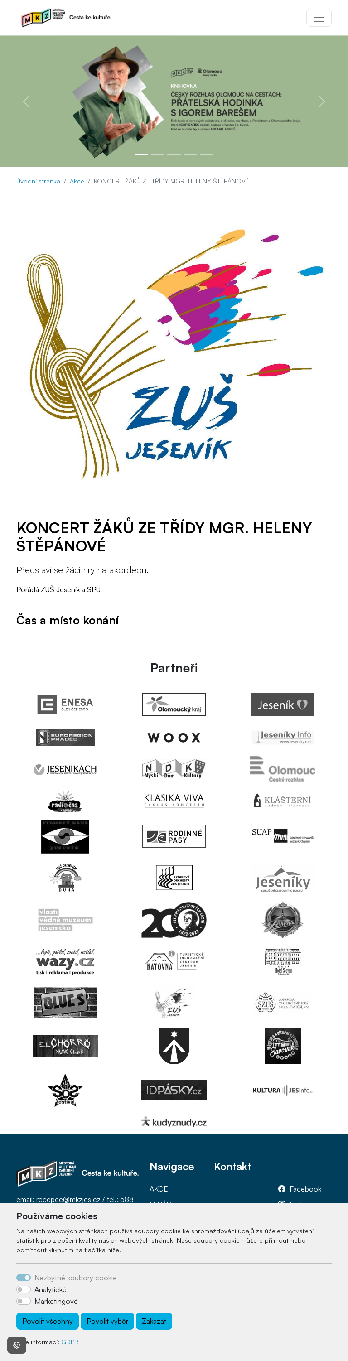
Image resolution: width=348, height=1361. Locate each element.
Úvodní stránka (38, 181)
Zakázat (154, 1321)
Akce (77, 181)
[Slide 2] (157, 155)
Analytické (50, 1289)
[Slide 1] (141, 155)
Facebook (305, 1188)
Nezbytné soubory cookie (75, 1277)
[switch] (23, 1289)
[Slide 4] (190, 155)
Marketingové (56, 1301)
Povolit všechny (47, 1321)
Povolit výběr (107, 1321)
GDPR (69, 1342)
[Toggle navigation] (319, 18)
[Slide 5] (206, 155)
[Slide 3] (174, 155)
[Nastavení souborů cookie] (16, 1345)
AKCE (159, 1188)
